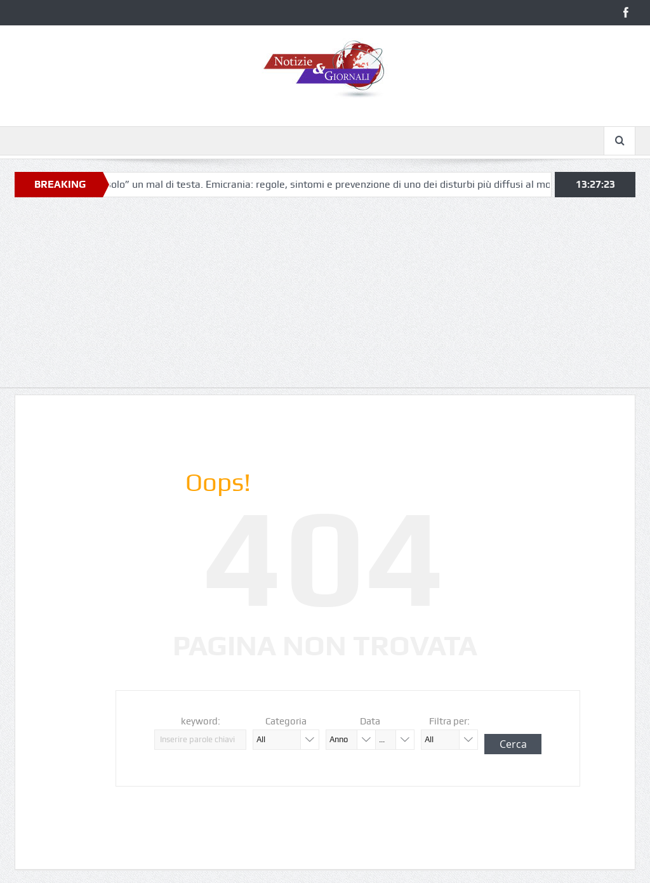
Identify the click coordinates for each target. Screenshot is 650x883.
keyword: (200, 721)
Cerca (513, 744)
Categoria (286, 721)
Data (370, 721)
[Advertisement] (325, 299)
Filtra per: (449, 721)
